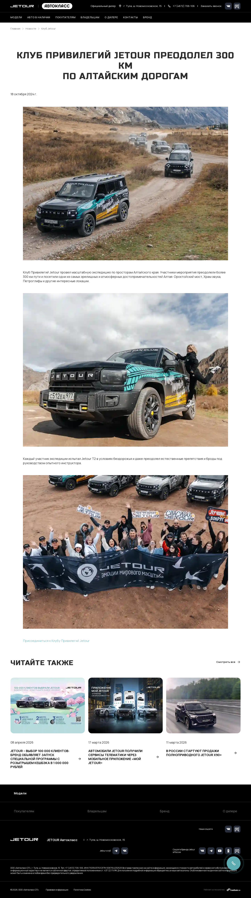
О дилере (111, 17)
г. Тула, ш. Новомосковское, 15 (106, 840)
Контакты (130, 17)
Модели (20, 793)
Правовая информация (57, 889)
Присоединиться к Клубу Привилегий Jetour (56, 641)
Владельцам (96, 811)
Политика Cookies (82, 889)
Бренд (164, 811)
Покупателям (24, 811)
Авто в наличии (38, 17)
